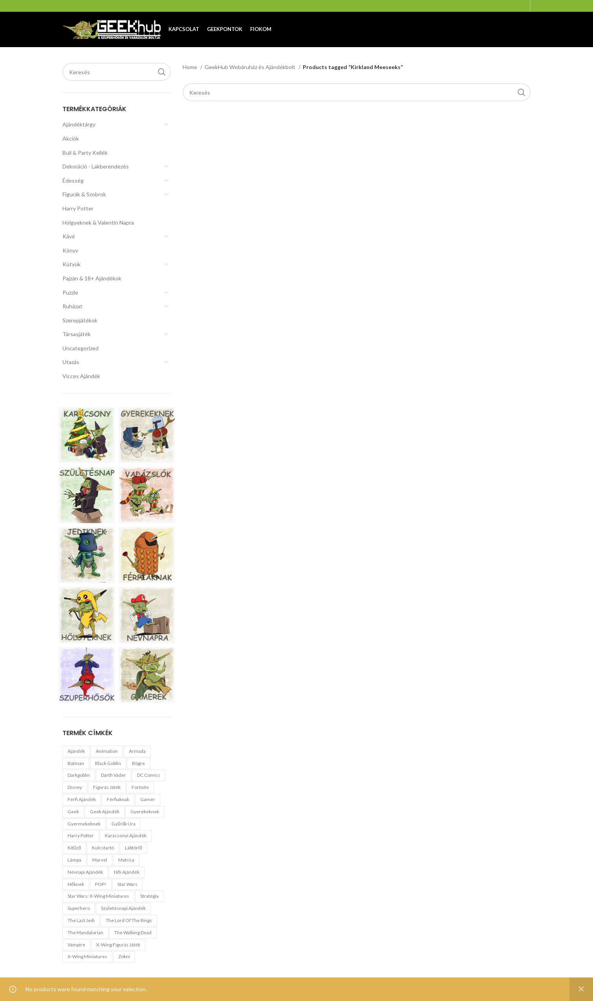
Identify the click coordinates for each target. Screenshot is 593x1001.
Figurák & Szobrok (84, 194)
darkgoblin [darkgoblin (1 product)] (79, 775)
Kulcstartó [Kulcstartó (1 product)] (103, 848)
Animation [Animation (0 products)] (107, 751)
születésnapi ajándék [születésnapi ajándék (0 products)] (123, 908)
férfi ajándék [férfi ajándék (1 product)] (82, 799)
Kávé (68, 236)
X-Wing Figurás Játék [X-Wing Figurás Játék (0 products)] (118, 945)
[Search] (116, 72)
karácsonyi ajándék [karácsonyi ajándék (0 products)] (125, 835)
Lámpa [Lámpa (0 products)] (74, 860)
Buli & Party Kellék (85, 152)
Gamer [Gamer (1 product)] (147, 799)
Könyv (70, 250)
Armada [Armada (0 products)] (137, 751)
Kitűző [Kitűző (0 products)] (74, 848)
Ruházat (72, 306)
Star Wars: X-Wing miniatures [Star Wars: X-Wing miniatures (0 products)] (98, 896)
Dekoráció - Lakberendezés (95, 166)
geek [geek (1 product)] (73, 811)
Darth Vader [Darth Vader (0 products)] (113, 775)
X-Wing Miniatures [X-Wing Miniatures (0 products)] (87, 956)
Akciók (70, 138)
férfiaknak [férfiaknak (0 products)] (118, 799)
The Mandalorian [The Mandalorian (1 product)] (85, 932)
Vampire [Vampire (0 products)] (76, 945)
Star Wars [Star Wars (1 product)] (127, 884)
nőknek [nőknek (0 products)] (76, 884)
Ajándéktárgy (78, 124)
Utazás (70, 362)
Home (190, 67)
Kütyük (71, 264)
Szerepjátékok (79, 320)
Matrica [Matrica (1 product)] (126, 860)
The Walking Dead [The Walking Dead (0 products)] (133, 932)
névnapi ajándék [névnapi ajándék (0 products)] (85, 872)
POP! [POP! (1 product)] (100, 884)
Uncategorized (80, 348)
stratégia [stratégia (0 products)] (149, 896)
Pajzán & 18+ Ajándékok (91, 278)
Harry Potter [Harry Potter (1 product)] (81, 835)
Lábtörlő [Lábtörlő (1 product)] (133, 848)
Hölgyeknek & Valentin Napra (98, 222)
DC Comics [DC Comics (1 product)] (148, 775)
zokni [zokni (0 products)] (124, 956)
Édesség (73, 180)
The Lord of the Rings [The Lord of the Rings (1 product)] (129, 920)
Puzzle (70, 292)
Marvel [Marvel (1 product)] (99, 860)
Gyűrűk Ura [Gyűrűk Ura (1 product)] (123, 824)
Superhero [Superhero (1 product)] (79, 908)
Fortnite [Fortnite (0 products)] (140, 787)
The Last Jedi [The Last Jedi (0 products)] (81, 920)
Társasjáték (76, 334)
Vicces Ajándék (81, 376)
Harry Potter (77, 208)
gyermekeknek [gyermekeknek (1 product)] (84, 824)
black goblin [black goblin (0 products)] (108, 763)
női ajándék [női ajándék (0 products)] (126, 872)
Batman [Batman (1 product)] (76, 763)
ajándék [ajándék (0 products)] (76, 751)
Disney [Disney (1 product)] (75, 787)
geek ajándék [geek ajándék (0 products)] (104, 811)
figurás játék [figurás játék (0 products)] (107, 787)
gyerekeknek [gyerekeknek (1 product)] (144, 811)
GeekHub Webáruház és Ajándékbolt (250, 67)
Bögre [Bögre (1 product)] (138, 763)
